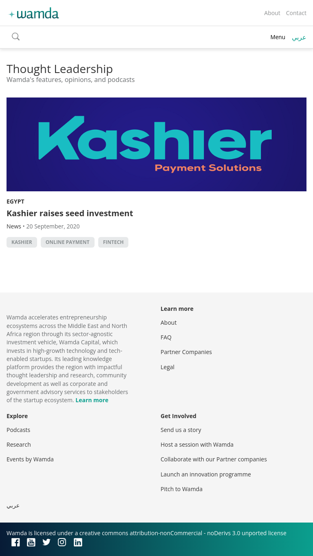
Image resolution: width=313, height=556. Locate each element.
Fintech (113, 242)
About (272, 13)
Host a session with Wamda (197, 444)
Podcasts (18, 430)
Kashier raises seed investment (70, 213)
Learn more (91, 400)
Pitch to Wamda (182, 489)
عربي (299, 37)
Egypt (15, 201)
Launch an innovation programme (206, 474)
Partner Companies (186, 352)
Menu (277, 37)
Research (19, 444)
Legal (167, 367)
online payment (68, 242)
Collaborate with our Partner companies (214, 459)
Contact (296, 13)
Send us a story (181, 430)
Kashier (21, 242)
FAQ (166, 337)
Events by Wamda (30, 459)
